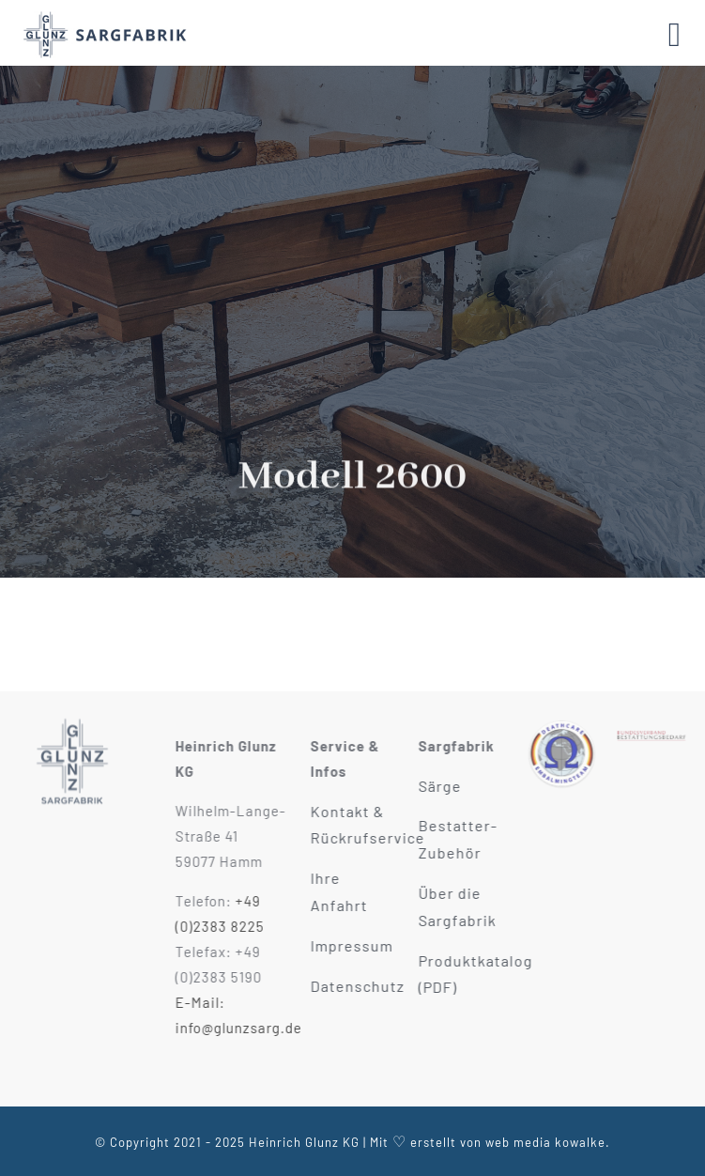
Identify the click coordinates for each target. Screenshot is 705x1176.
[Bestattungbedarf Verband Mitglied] (656, 726)
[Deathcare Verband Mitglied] (566, 726)
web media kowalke (545, 1142)
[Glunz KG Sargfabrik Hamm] (72, 716)
